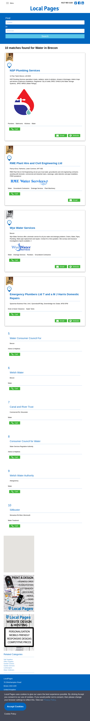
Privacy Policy (50, 700)
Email (62, 135)
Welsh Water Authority (22, 475)
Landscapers (8, 668)
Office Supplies (9, 661)
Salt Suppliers (8, 659)
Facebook (79, 2)
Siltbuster (15, 509)
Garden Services (9, 666)
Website (76, 135)
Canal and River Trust (21, 406)
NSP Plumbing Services (25, 70)
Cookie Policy (10, 714)
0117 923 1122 (67, 3)
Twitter (75, 2)
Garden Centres (9, 664)
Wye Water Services (22, 227)
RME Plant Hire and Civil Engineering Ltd (36, 163)
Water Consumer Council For (25, 338)
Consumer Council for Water (25, 441)
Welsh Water (17, 372)
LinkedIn (82, 2)
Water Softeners (9, 670)
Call (16, 129)
